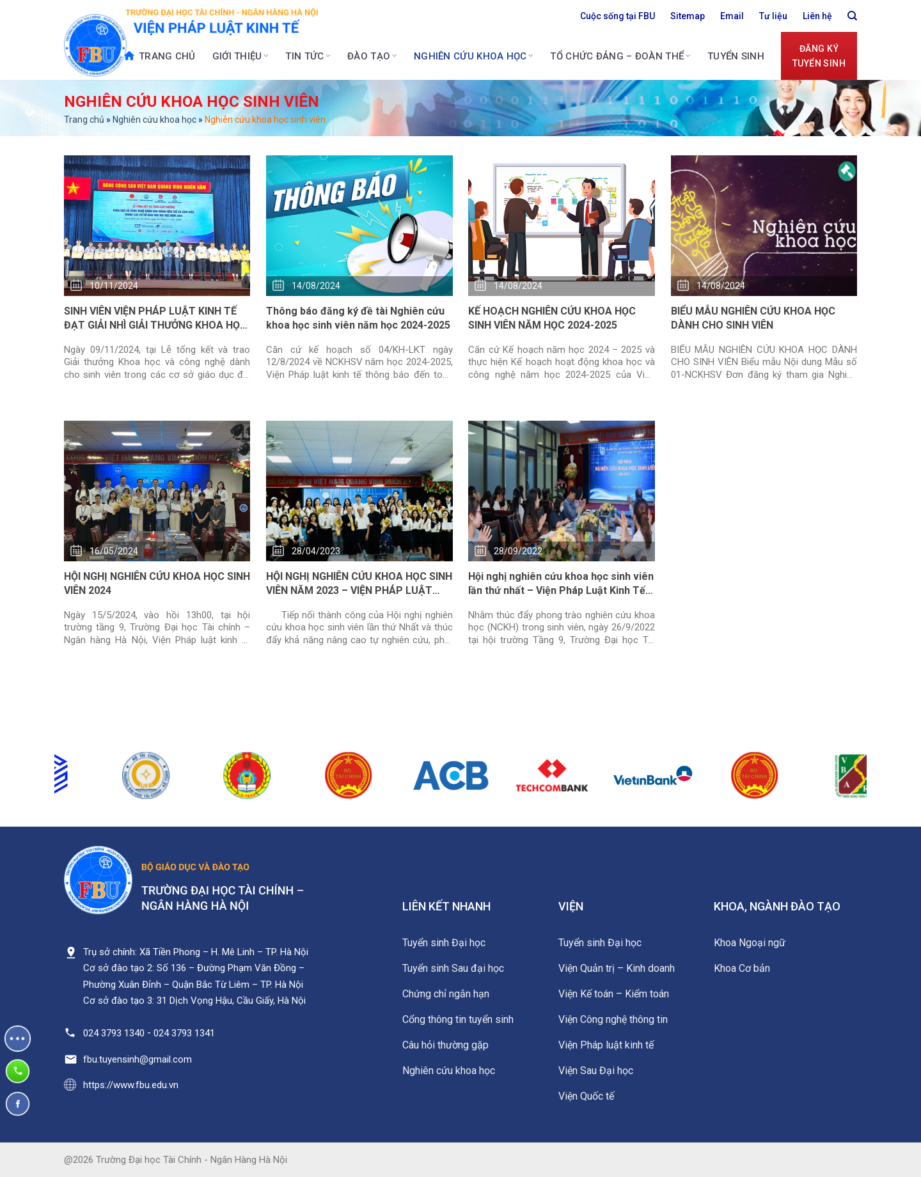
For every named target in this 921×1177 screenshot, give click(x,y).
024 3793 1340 (114, 1033)
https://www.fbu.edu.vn (130, 1085)
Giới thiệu (240, 56)
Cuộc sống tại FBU (617, 16)
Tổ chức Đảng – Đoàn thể (620, 56)
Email (732, 16)
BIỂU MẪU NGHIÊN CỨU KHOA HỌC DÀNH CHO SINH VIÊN (753, 318)
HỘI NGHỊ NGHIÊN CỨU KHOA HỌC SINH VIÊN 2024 (157, 583)
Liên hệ (817, 16)
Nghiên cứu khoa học (473, 56)
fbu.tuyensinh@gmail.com (137, 1059)
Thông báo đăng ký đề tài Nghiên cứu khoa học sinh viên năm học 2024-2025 (358, 318)
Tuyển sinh (735, 56)
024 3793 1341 (184, 1033)
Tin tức (308, 56)
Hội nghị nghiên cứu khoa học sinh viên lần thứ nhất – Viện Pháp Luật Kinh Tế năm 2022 (561, 584)
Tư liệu (773, 16)
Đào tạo (372, 56)
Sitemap (687, 16)
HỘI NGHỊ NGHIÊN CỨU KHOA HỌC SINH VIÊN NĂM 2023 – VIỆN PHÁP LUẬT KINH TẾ (359, 584)
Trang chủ (159, 55)
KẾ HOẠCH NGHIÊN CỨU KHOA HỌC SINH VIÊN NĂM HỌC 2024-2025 (552, 318)
